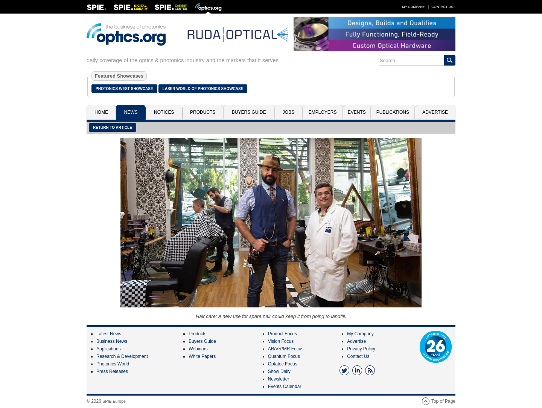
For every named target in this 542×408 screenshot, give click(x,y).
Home (101, 112)
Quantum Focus (284, 356)
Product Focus (282, 333)
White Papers (202, 356)
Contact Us (442, 7)
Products (202, 112)
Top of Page (443, 401)
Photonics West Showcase (124, 89)
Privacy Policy (361, 348)
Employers (323, 112)
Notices (164, 112)
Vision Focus (281, 341)
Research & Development (122, 356)
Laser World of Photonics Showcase (203, 89)
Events (357, 112)
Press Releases (112, 371)
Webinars (198, 348)
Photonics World (112, 364)
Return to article (112, 127)
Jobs (288, 112)
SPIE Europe (114, 401)
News (131, 112)
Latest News (108, 333)
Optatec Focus (282, 364)
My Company (413, 7)
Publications (392, 112)
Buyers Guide (249, 112)
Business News (111, 341)
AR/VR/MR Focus (286, 348)
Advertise (435, 112)
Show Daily (279, 371)
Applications (108, 348)
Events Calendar (284, 386)
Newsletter (278, 379)
